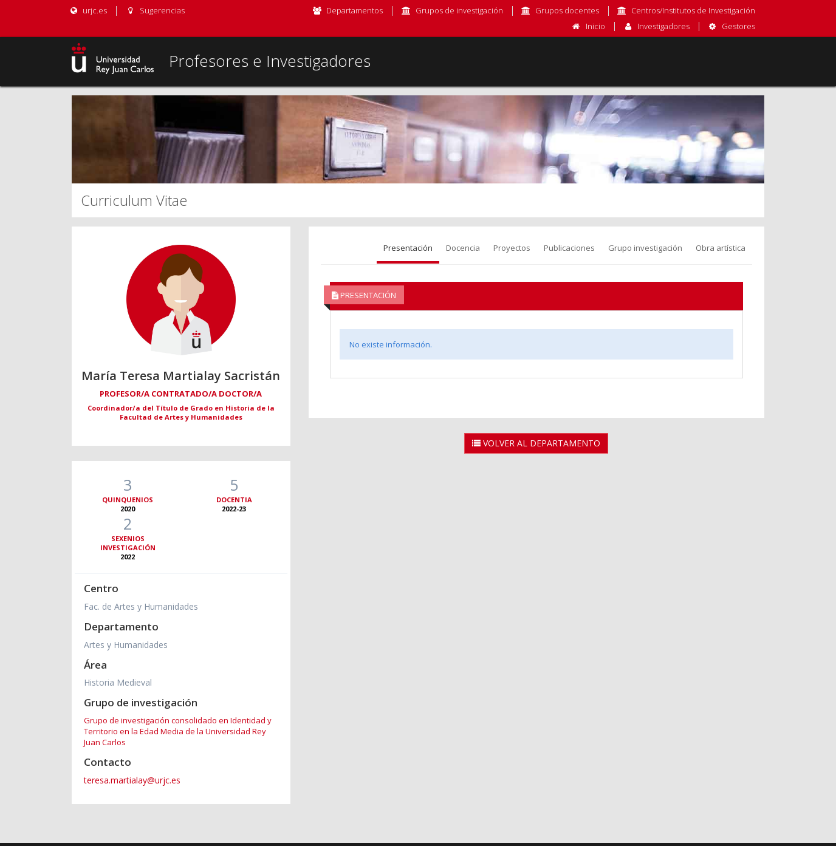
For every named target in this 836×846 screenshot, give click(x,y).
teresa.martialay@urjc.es (132, 780)
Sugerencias (154, 10)
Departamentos (354, 10)
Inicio (595, 26)
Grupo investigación (645, 247)
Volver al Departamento (536, 443)
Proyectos (511, 247)
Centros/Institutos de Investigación (693, 10)
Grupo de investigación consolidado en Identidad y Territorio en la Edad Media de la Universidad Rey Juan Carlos (178, 731)
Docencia (463, 247)
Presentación (408, 247)
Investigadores (663, 26)
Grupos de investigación (459, 10)
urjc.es (88, 10)
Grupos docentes (567, 10)
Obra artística (720, 247)
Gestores (738, 26)
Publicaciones (569, 247)
